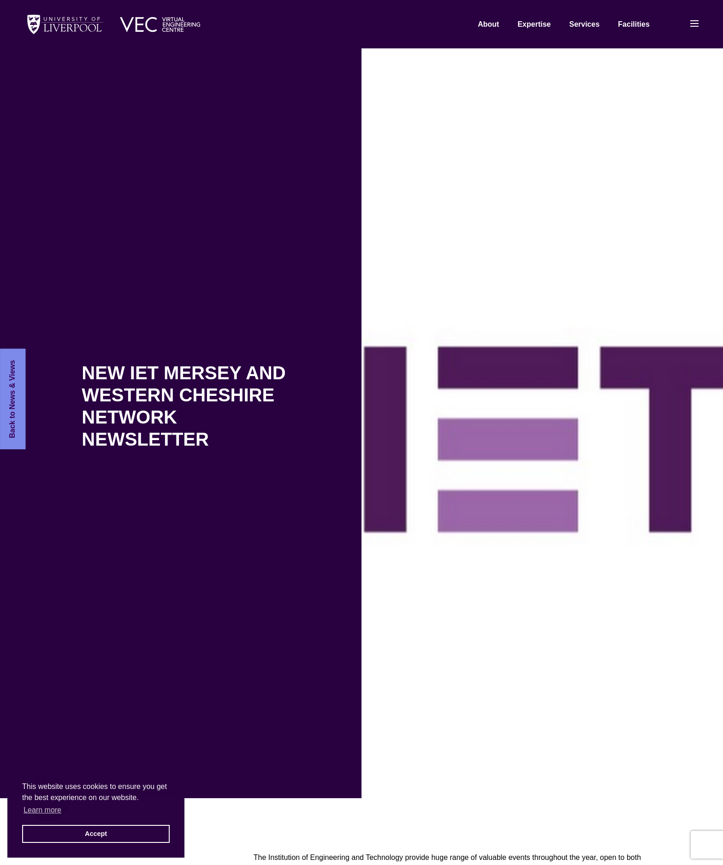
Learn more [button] (42, 810)
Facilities (633, 24)
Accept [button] (96, 833)
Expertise (534, 24)
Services (584, 24)
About (488, 24)
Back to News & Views (12, 399)
